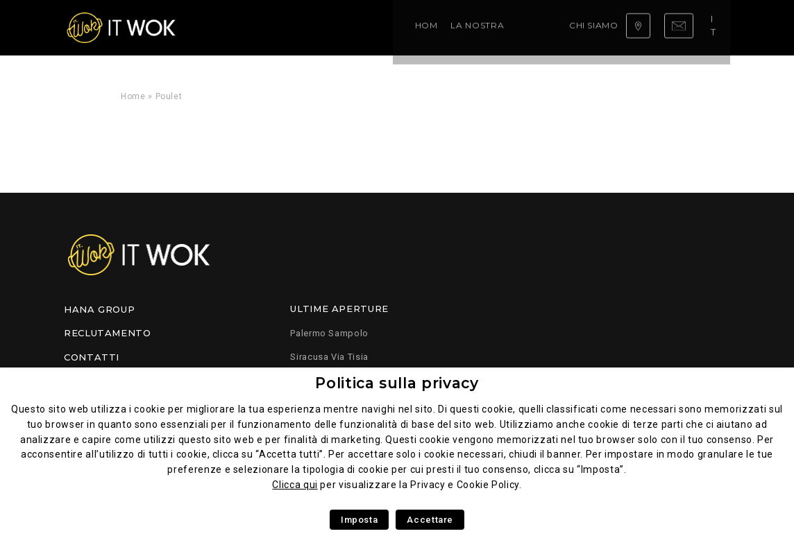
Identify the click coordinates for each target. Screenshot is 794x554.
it (718, 27)
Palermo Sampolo (329, 333)
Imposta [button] (359, 519)
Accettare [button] (430, 519)
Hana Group (99, 309)
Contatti (91, 357)
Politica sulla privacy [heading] (396, 383)
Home (220, 27)
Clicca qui (294, 484)
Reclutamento (107, 332)
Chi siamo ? (406, 27)
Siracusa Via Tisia (329, 357)
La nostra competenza (307, 27)
